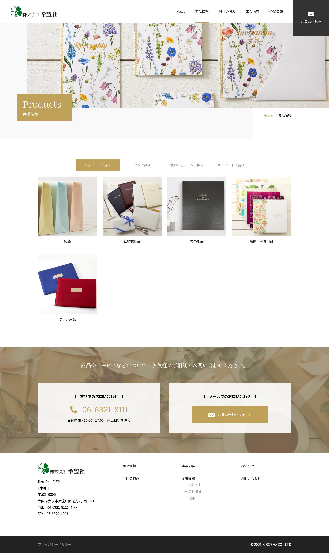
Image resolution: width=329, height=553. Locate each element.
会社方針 (193, 484)
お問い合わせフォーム (230, 415)
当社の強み (227, 11)
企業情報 (276, 11)
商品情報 (202, 11)
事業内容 (252, 11)
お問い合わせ (251, 478)
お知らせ (247, 465)
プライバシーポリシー (55, 544)
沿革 (189, 497)
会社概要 (193, 491)
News (180, 11)
